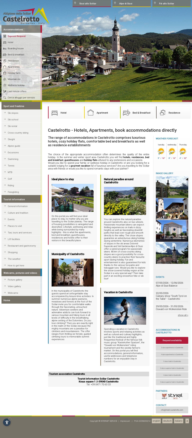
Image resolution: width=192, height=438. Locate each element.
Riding (11, 434)
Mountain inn (14, 327)
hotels (126, 405)
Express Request (17, 285)
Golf (10, 427)
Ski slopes (13, 361)
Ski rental (12, 374)
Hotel (10, 291)
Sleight (11, 388)
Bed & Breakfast (136, 361)
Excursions (13, 401)
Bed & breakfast (16, 303)
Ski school (13, 368)
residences (138, 405)
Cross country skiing (18, 381)
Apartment (97, 361)
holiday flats (91, 408)
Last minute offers (17, 340)
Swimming (13, 407)
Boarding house (16, 297)
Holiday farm (14, 321)
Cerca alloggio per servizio (21, 346)
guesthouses (71, 408)
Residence (13, 309)
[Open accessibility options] (6, 422)
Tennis (11, 414)
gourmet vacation (80, 414)
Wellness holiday (16, 334)
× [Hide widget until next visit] (9, 419)
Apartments (14, 315)
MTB (10, 421)
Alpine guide (14, 394)
